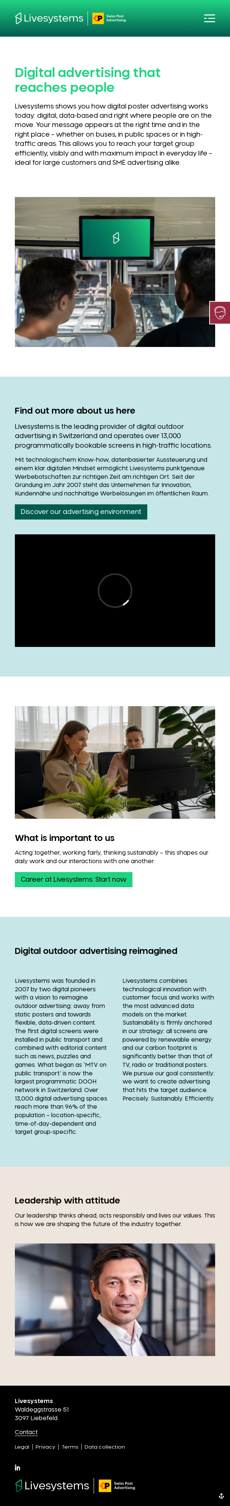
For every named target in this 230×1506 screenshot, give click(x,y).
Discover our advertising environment (81, 512)
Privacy (45, 1447)
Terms (70, 1447)
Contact (26, 1432)
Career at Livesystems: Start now (73, 879)
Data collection (105, 1447)
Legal (22, 1447)
